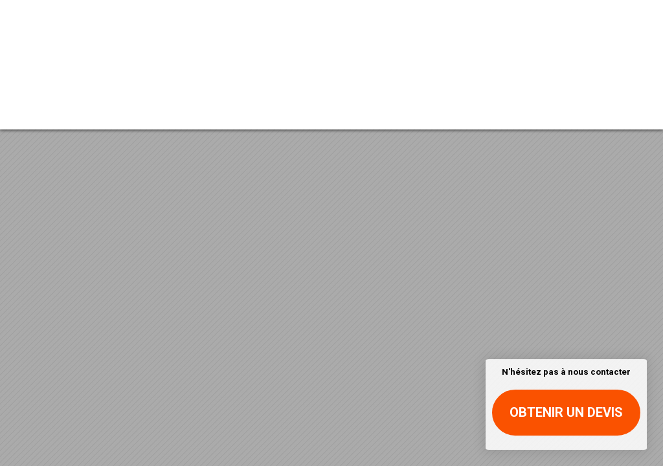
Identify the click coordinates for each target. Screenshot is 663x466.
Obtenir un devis (566, 412)
